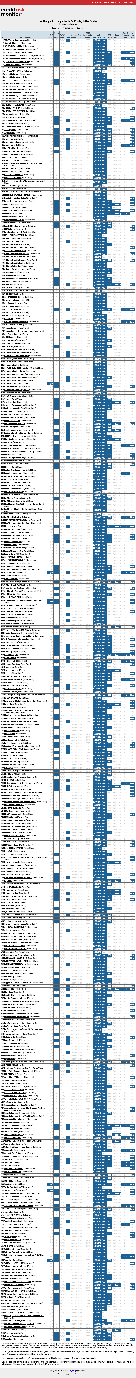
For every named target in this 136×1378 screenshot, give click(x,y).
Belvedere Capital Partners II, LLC (17, 192)
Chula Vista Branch (11, 316)
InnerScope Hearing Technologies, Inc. (19, 695)
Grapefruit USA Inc (11, 627)
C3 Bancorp (8, 241)
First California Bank (12, 482)
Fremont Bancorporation (13, 551)
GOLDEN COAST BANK (12, 597)
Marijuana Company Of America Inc (17, 783)
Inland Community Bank (13, 692)
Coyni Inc (7, 399)
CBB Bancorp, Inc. (11, 303)
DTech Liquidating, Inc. (13, 430)
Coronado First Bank (12, 393)
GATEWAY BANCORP (12, 557)
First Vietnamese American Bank (17, 523)
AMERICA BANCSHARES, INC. (15, 86)
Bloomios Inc (9, 214)
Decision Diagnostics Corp (14, 408)
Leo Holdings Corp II (12, 727)
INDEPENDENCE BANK (12, 689)
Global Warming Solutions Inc (15, 588)
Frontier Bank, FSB (11, 554)
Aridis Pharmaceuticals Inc (14, 120)
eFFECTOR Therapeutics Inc (15, 436)
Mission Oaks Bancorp (12, 823)
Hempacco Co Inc (11, 661)
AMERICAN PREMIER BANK (14, 105)
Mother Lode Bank (11, 842)
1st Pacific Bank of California (15, 49)
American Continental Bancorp (16, 92)
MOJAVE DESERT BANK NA (14, 836)
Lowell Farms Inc (10, 752)
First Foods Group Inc (12, 498)
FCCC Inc (7, 467)
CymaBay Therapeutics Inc (14, 405)
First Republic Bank (11, 517)
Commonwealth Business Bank (16, 353)
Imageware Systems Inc (13, 679)
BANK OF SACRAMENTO (13, 175)
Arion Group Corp (11, 123)
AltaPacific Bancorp (11, 74)
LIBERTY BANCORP (11, 731)
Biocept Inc (8, 204)
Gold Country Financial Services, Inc (18, 591)
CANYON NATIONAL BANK (14, 291)
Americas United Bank (12, 114)
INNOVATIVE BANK (11, 698)
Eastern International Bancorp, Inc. (17, 433)
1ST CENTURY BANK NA (13, 46)
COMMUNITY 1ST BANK (13, 362)
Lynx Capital (8, 768)
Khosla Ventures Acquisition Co (16, 715)
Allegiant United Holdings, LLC (16, 68)
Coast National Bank (12, 343)
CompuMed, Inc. (10, 384)
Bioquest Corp (9, 207)
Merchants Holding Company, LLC (17, 799)
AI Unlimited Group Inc (12, 65)
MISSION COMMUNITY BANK (15, 820)
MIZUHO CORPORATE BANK (14, 829)
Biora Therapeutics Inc (13, 210)
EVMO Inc (7, 455)
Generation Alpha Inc (12, 566)
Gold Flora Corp (10, 594)
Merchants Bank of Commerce (16, 795)
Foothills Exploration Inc (13, 535)
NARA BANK (8, 851)
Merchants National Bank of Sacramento (20, 802)
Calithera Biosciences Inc (14, 269)
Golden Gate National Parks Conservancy (20, 600)
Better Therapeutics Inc (13, 201)
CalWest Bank (9, 275)
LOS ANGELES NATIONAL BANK (16, 749)
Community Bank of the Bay (14, 371)
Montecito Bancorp (11, 839)
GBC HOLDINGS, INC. (12, 563)
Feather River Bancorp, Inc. (14, 470)
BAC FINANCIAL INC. (12, 148)
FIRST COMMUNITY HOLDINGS (15, 495)
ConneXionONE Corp (12, 387)
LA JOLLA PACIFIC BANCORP (15, 721)
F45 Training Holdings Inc (14, 458)
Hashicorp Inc (9, 652)
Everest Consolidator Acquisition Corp (19, 451)
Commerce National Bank (14, 349)
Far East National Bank (13, 461)
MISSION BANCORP (11, 817)
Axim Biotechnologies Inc (14, 142)
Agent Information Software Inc (16, 62)
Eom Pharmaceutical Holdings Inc (17, 448)
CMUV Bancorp (10, 337)
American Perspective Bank (15, 99)
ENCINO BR (8, 442)
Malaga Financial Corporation (15, 777)
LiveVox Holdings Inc (12, 743)
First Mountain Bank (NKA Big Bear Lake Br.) (21, 504)
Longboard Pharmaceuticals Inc (16, 746)
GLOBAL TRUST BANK (12, 585)
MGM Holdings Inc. (11, 811)
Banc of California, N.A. (13, 154)
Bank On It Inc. (9, 189)
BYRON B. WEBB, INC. (12, 238)
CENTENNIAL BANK (11, 306)
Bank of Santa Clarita (12, 178)
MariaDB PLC (9, 780)
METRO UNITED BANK (12, 808)
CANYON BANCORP (11, 288)
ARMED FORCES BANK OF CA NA (16, 127)
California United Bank (12, 266)
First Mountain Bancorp (13, 501)
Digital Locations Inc (12, 421)
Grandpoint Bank (10, 618)
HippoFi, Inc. (9, 667)
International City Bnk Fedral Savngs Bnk (20, 701)
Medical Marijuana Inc (12, 789)
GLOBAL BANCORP (11, 579)
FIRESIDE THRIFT (10, 479)
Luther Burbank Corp (12, 761)
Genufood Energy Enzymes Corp (16, 569)
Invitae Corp (9, 704)
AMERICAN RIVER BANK (13, 108)
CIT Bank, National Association (16, 322)
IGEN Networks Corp (12, 676)
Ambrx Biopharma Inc (12, 83)
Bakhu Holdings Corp (12, 151)
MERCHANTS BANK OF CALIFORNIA (17, 792)
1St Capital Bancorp (12, 43)
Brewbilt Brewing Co (12, 223)
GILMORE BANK (10, 576)
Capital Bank (9, 294)
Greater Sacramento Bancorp (15, 633)
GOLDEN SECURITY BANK (13, 608)
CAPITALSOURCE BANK (13, 297)
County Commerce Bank (13, 396)
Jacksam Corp (9, 707)
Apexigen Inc (9, 117)
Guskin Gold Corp (11, 642)
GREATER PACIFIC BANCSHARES (16, 630)
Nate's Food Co (10, 854)
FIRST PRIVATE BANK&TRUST (15, 514)
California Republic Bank (13, 263)
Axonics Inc (8, 145)
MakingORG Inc (10, 774)
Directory (55, 28)
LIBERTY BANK (9, 734)
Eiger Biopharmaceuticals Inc (15, 439)
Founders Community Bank (14, 548)
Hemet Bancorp (10, 658)
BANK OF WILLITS (11, 186)
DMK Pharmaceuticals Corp (14, 424)
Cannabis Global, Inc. (12, 281)
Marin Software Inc (11, 786)
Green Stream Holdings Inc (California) (19, 636)
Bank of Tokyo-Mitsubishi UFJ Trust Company (21, 181)
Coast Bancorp (10, 340)
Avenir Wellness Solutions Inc (15, 136)
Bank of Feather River (12, 160)
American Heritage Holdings (15, 96)
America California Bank (13, 89)
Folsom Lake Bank (11, 532)
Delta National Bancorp (13, 414)
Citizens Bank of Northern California (18, 331)
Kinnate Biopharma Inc (12, 718)
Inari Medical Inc (10, 685)
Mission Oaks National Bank (15, 826)
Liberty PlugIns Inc (11, 737)
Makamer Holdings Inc (12, 771)
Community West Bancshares (15, 377)
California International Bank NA (16, 254)
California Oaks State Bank (14, 257)
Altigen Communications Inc (15, 80)
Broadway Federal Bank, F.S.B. (15, 232)
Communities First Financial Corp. (17, 356)
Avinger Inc (8, 139)
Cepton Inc (8, 309)
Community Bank (10, 365)
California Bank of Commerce (15, 247)
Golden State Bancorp (12, 611)
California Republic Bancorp (15, 260)
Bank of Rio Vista (11, 172)
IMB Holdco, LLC (10, 682)
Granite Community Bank (13, 624)
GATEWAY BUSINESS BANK (14, 560)
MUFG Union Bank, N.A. (13, 845)
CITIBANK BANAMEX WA (13, 325)
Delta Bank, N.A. (10, 411)
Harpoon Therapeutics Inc (14, 648)
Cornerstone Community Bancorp (17, 390)
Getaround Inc (9, 572)
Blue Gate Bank (10, 217)
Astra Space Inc (10, 130)
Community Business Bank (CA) (16, 374)
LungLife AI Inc (10, 758)
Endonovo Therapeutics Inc (14, 445)
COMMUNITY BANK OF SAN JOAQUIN (18, 368)
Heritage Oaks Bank (12, 664)
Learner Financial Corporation (15, 724)
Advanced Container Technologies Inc (19, 58)
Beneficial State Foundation (15, 198)
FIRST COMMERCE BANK (13, 492)
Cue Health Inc (10, 402)
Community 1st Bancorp (13, 359)
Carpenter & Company (12, 300)
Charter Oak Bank (11, 312)
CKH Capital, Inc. (10, 334)
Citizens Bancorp (11, 328)
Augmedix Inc (9, 133)
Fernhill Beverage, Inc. (13, 473)
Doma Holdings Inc (11, 427)
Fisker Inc (8, 526)
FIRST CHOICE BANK (12, 486)
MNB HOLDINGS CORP (12, 833)
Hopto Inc (8, 673)
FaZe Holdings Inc (11, 464)
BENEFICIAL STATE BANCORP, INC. (17, 195)
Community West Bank (12, 380)
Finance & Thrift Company (14, 476)
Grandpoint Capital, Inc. (13, 621)
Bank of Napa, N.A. (11, 168)
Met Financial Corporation (14, 805)
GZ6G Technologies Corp (14, 645)
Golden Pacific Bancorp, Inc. (15, 605)
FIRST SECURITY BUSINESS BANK (17, 520)
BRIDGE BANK (9, 229)
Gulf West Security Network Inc (16, 639)
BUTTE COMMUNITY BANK (14, 235)
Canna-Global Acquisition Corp (16, 278)
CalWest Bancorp (11, 272)
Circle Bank (8, 319)
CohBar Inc (8, 346)
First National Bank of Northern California (20, 509)
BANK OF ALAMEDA (11, 157)
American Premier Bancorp (14, 102)
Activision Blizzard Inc (12, 52)
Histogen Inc (9, 670)
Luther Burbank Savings (13, 765)
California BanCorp (11, 244)
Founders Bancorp (11, 545)
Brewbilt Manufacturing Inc (14, 226)
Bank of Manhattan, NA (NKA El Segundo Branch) (23, 164)
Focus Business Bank (12, 529)
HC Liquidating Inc (11, 655)
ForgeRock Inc (9, 538)
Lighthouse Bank (10, 740)
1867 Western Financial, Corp (15, 40)
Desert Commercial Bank (13, 417)
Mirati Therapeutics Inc (13, 814)
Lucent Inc (8, 755)
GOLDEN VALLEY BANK (12, 614)
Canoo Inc (8, 285)
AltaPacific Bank (10, 77)
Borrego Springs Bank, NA (14, 220)
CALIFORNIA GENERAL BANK (15, 251)
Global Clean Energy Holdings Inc (17, 582)
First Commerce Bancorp (14, 489)
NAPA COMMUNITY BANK (13, 848)
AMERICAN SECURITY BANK (14, 111)
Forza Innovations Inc (12, 542)
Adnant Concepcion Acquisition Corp (18, 55)
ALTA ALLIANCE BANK (12, 71)
